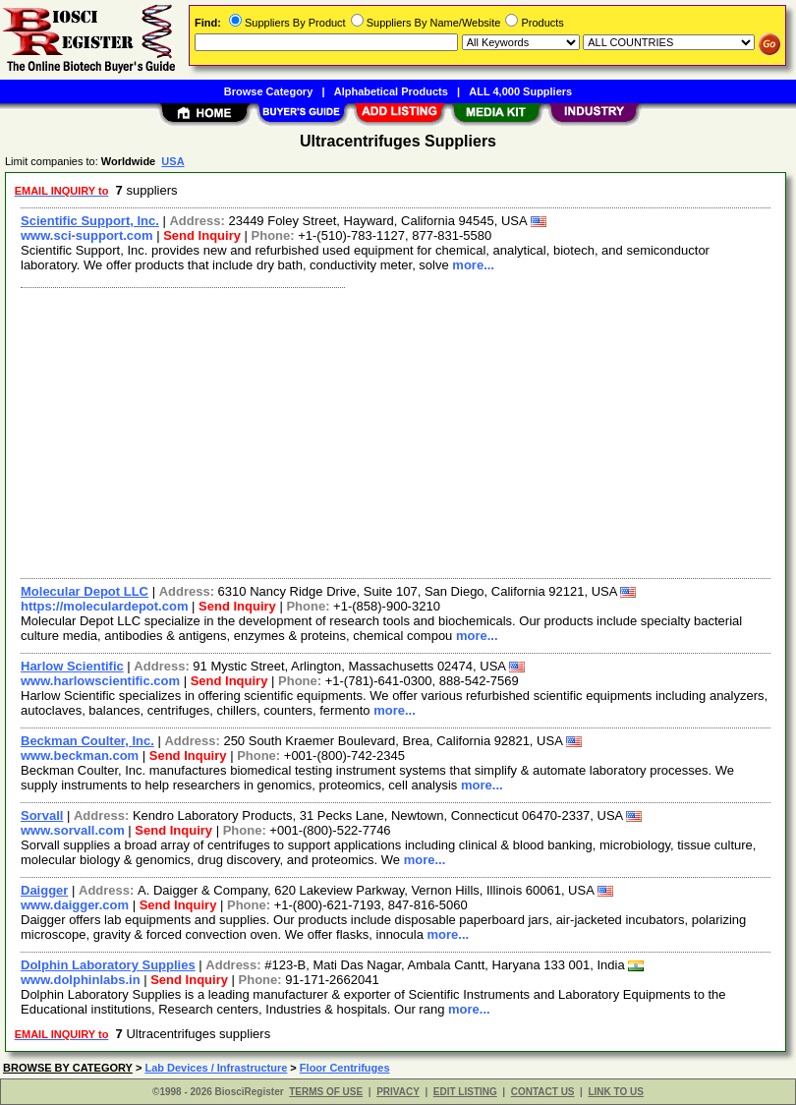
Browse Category (268, 91)
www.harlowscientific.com (100, 680)
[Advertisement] (391, 430)
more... (473, 265)
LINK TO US (615, 1091)
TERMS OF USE (326, 1091)
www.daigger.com (75, 905)
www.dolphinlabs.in (81, 979)
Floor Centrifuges (345, 1068)
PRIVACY (398, 1091)
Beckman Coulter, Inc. (87, 740)
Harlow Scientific (72, 666)
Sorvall (42, 815)
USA (172, 161)
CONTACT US (543, 1091)
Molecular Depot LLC (84, 591)
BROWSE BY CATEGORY (68, 1068)
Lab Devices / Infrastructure (215, 1068)
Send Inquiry (202, 235)
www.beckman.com (80, 755)
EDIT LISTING (465, 1091)
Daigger (44, 890)
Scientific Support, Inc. (90, 220)
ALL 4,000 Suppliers (520, 91)
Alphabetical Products (391, 91)
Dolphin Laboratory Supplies (108, 965)
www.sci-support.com (87, 235)
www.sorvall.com (73, 830)
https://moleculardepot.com (104, 606)
